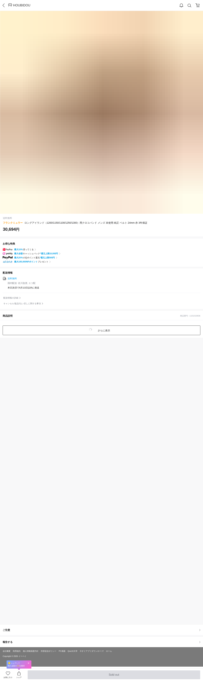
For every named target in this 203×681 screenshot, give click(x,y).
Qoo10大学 (72, 651)
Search (189, 5)
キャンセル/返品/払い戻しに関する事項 (22, 303)
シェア (19, 677)
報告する (101, 642)
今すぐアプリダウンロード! (92, 651)
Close (28, 663)
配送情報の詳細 (10, 298)
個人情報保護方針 (30, 651)
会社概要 (6, 651)
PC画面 (62, 651)
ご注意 (101, 630)
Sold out (114, 676)
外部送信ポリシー (48, 651)
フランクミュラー (13, 222)
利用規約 (17, 651)
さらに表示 (103, 330)
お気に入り (8, 677)
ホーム (109, 651)
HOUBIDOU (21, 5)
